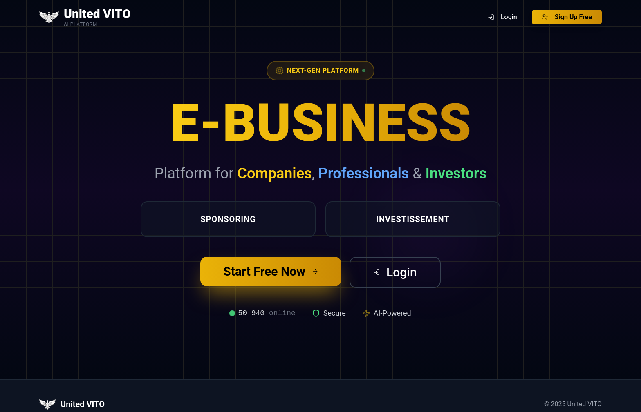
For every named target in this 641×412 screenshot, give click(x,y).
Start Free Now (270, 271)
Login (395, 272)
